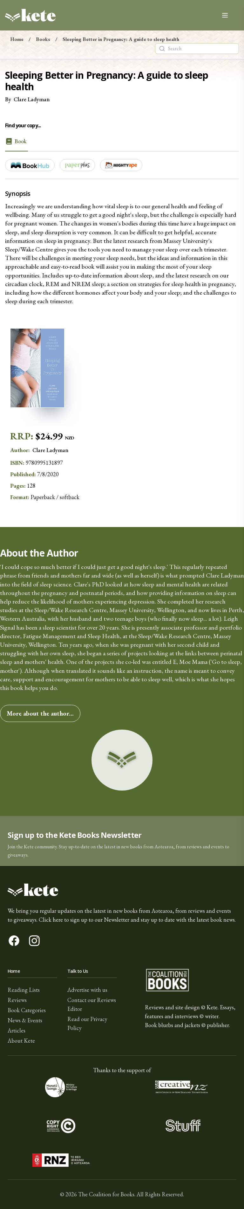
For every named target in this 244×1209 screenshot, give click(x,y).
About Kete (21, 1040)
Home (17, 39)
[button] (122, 841)
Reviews (17, 1000)
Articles (16, 1030)
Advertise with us (87, 989)
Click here (51, 919)
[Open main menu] (225, 15)
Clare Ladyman (32, 99)
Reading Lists (24, 989)
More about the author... (40, 713)
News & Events (25, 1020)
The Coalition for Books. (106, 1194)
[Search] (162, 48)
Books (43, 39)
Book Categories (27, 1010)
